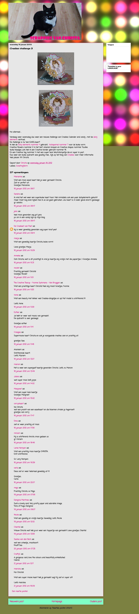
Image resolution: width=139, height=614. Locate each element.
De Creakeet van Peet (23, 226)
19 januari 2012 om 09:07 (24, 509)
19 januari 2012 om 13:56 (24, 534)
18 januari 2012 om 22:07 (24, 482)
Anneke (17, 255)
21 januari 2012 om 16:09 (24, 586)
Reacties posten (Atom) (62, 608)
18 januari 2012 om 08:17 (24, 188)
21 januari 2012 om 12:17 (24, 563)
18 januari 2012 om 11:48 (24, 344)
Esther (16, 312)
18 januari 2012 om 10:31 (24, 262)
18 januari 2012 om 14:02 (24, 383)
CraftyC (17, 554)
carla (16, 467)
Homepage (57, 601)
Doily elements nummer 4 (29, 144)
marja (16, 238)
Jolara (16, 376)
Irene (16, 295)
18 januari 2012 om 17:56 (24, 427)
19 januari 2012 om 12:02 (24, 521)
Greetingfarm (22, 166)
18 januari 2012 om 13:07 (24, 359)
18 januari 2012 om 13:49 (24, 371)
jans (15, 211)
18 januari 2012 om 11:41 (23, 327)
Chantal (17, 527)
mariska (17, 568)
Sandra (17, 194)
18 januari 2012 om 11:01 (23, 277)
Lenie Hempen (20, 448)
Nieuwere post (17, 601)
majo (16, 487)
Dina (16, 421)
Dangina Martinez (21, 500)
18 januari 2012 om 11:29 (24, 307)
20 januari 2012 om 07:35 (24, 548)
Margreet (18, 388)
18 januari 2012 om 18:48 (24, 442)
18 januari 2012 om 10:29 (24, 250)
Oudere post (96, 601)
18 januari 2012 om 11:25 (24, 289)
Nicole (16, 514)
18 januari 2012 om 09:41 (24, 233)
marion (17, 364)
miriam (17, 433)
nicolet (16, 268)
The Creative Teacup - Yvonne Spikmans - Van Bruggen (37, 282)
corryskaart (19, 403)
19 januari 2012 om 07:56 (24, 494)
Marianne (18, 176)
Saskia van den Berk (22, 539)
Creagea (17, 332)
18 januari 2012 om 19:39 (24, 462)
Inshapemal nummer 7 (58, 144)
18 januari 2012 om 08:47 (24, 206)
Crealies (71, 155)
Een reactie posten (20, 591)
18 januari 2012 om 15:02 (24, 398)
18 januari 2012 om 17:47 (24, 415)
